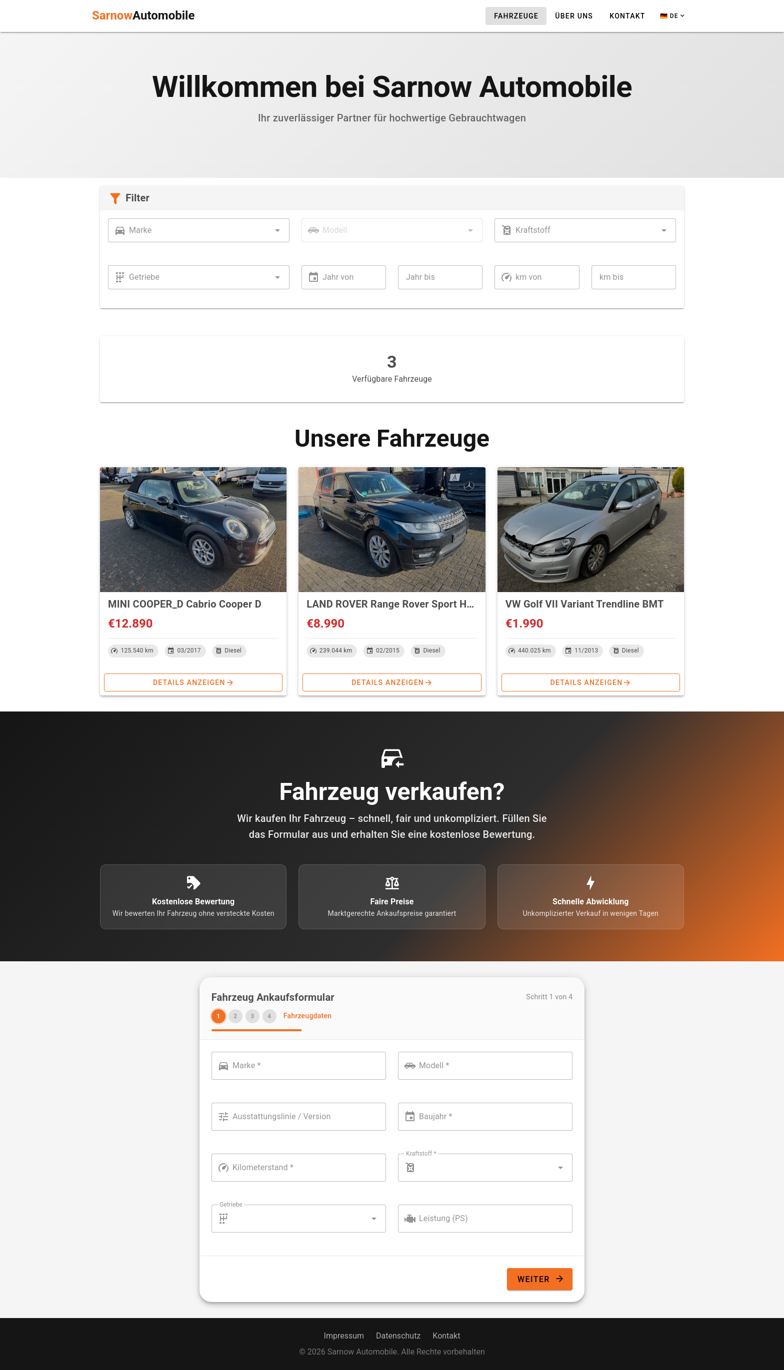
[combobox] (199, 230)
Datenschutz (398, 1336)
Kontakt (446, 1336)
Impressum (344, 1336)
